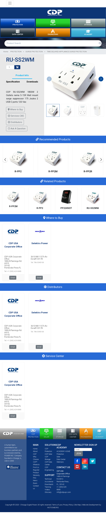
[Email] (83, 453)
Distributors (15, 125)
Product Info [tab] (22, 79)
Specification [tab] (13, 85)
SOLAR (53, 24)
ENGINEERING (53, 35)
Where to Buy (15, 113)
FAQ (34, 481)
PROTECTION (18, 24)
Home (5, 55)
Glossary (48, 496)
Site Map (77, 508)
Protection (60, 458)
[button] (101, 82)
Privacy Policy (68, 508)
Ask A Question (17, 132)
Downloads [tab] (32, 85)
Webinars (60, 465)
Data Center (61, 463)
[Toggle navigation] (10, 3)
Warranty (36, 479)
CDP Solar (48, 458)
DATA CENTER (17, 35)
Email (13, 281)
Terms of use (57, 508)
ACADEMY (88, 35)
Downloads (49, 488)
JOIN (78, 457)
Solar (58, 460)
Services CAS (16, 119)
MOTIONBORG (53, 511)
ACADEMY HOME (63, 455)
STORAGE (88, 24)
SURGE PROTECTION (34, 55)
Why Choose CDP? (36, 463)
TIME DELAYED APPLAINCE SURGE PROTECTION (67, 55)
